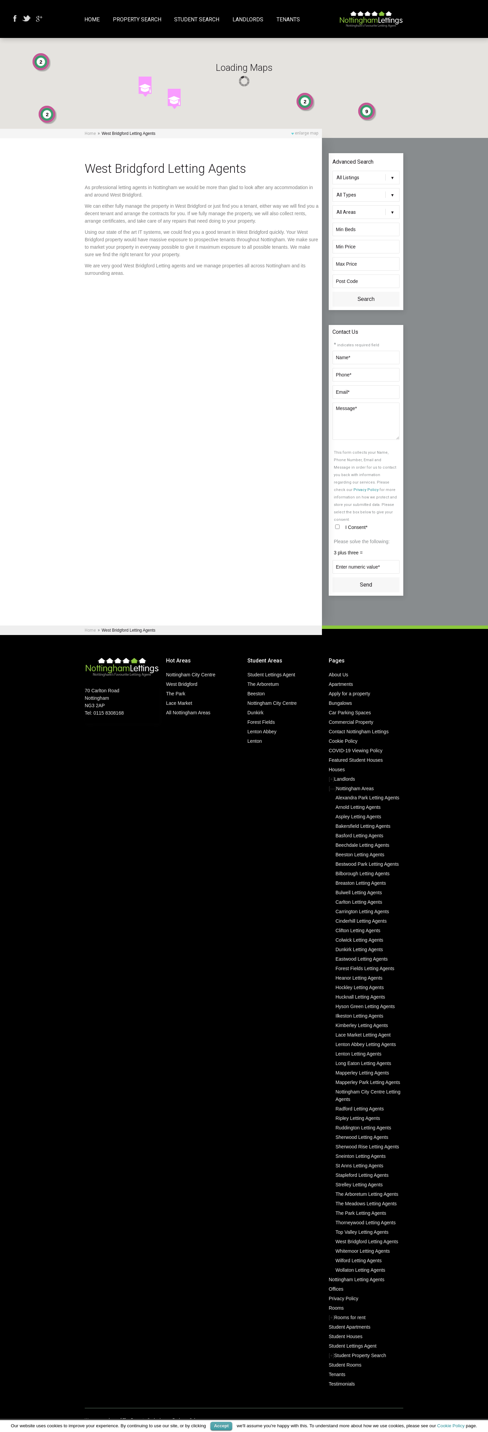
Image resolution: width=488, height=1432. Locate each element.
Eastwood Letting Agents (362, 959)
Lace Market (179, 703)
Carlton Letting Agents (359, 902)
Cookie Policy (343, 741)
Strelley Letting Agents (359, 1184)
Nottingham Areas (355, 788)
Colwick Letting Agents (359, 940)
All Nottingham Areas (188, 712)
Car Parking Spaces (350, 712)
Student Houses (346, 1336)
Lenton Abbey (262, 731)
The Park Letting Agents (361, 1213)
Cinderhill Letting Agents (361, 921)
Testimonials (342, 1384)
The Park (175, 693)
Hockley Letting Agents (360, 987)
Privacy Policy (366, 490)
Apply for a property (349, 693)
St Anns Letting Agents (359, 1165)
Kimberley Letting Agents (362, 1025)
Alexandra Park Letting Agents (367, 797)
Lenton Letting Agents (358, 1054)
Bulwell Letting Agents (359, 892)
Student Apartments (349, 1327)
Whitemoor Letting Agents (363, 1251)
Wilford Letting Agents (359, 1260)
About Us (338, 674)
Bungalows (340, 703)
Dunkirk (255, 712)
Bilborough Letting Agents (363, 873)
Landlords (247, 20)
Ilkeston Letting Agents (359, 1016)
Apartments (341, 684)
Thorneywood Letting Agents (365, 1222)
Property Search (137, 20)
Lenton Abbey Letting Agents (366, 1044)
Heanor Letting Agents (359, 978)
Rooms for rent (350, 1317)
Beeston (256, 693)
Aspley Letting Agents (358, 816)
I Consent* (356, 527)
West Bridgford (181, 684)
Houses (337, 769)
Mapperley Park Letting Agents (368, 1082)
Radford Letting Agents (360, 1108)
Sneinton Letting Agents (361, 1156)
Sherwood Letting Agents (362, 1137)
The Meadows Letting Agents (366, 1203)
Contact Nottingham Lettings (359, 731)
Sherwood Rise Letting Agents (367, 1146)
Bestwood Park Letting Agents (367, 864)
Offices (336, 1289)
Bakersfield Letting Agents (363, 826)
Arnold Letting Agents (358, 807)
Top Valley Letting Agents (362, 1232)
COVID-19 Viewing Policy (355, 750)
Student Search (196, 20)
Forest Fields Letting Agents (365, 968)
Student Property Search (360, 1355)
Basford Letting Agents (359, 835)
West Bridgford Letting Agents (367, 1241)
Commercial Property (351, 722)
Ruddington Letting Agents (363, 1127)
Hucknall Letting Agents (360, 997)
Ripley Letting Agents (358, 1118)
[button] (145, 87)
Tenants (288, 20)
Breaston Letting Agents (361, 883)
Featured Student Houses (356, 760)
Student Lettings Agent (271, 674)
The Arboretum (263, 684)
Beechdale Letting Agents (362, 845)
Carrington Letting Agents (362, 911)
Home (92, 20)
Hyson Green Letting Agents (365, 1006)
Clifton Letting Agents (358, 930)
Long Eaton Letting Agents (363, 1063)
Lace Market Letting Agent (363, 1035)
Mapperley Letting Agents (362, 1073)
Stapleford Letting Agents (362, 1175)
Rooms (336, 1308)
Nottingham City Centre (191, 674)
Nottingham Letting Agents (356, 1279)
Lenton (254, 741)
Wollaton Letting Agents (360, 1270)
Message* (366, 421)
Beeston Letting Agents (360, 854)
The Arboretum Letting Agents (367, 1194)
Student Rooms (345, 1365)
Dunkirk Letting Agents (359, 949)
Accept (221, 1425)
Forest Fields (261, 722)
